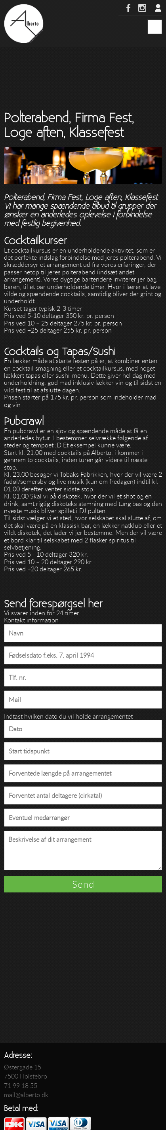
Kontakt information (31, 620)
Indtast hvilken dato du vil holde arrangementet (68, 716)
